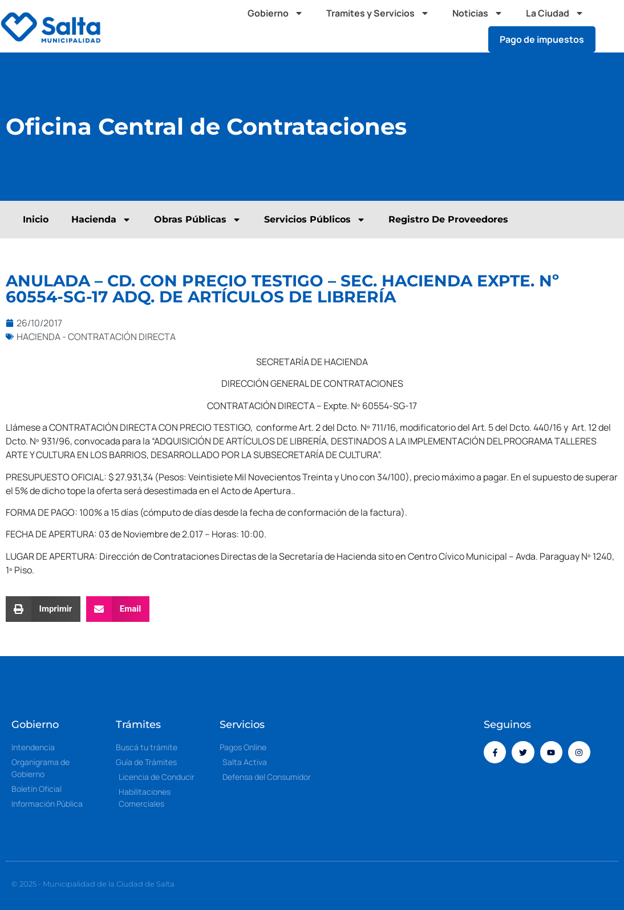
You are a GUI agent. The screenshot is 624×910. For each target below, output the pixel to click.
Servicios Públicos (315, 219)
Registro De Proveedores (448, 219)
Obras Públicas (197, 219)
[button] (612, 26)
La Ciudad (555, 13)
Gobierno (275, 13)
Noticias (477, 13)
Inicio (35, 219)
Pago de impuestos (542, 39)
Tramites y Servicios (377, 13)
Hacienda (101, 219)
